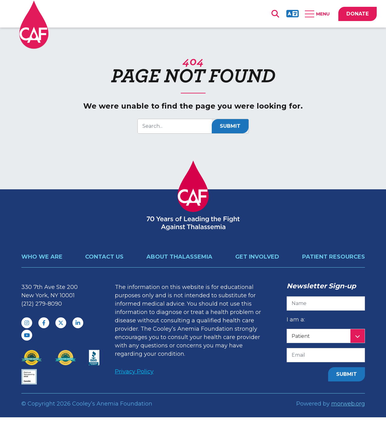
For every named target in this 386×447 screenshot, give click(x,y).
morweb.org (348, 403)
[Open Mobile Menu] (318, 14)
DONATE (357, 14)
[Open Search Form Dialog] (275, 14)
